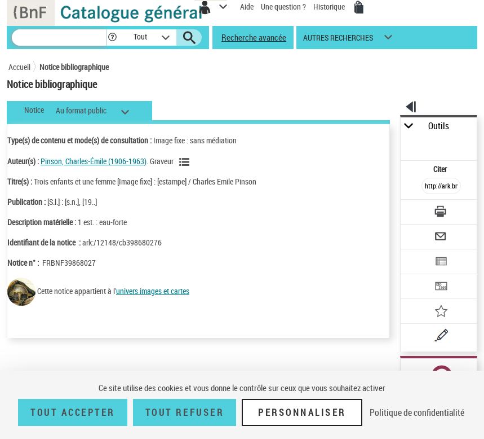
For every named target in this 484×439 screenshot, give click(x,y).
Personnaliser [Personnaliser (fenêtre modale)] (302, 412)
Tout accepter (72, 412)
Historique (330, 6)
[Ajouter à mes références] (441, 312)
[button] (112, 37)
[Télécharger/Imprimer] (441, 213)
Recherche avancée (253, 37)
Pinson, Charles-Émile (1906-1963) (93, 161)
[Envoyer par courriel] (441, 238)
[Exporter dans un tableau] (441, 262)
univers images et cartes (152, 290)
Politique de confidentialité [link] (417, 412)
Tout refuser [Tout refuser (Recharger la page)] (184, 412)
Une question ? (283, 6)
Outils (438, 126)
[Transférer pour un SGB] (441, 287)
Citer (441, 169)
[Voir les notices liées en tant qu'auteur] (186, 162)
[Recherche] (59, 37)
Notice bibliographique (74, 67)
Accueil (19, 67)
